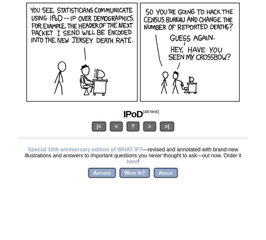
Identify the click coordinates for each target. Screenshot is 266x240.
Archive (102, 173)
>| (167, 126)
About (166, 173)
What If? (134, 173)
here (132, 161)
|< (99, 126)
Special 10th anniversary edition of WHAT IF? (85, 149)
